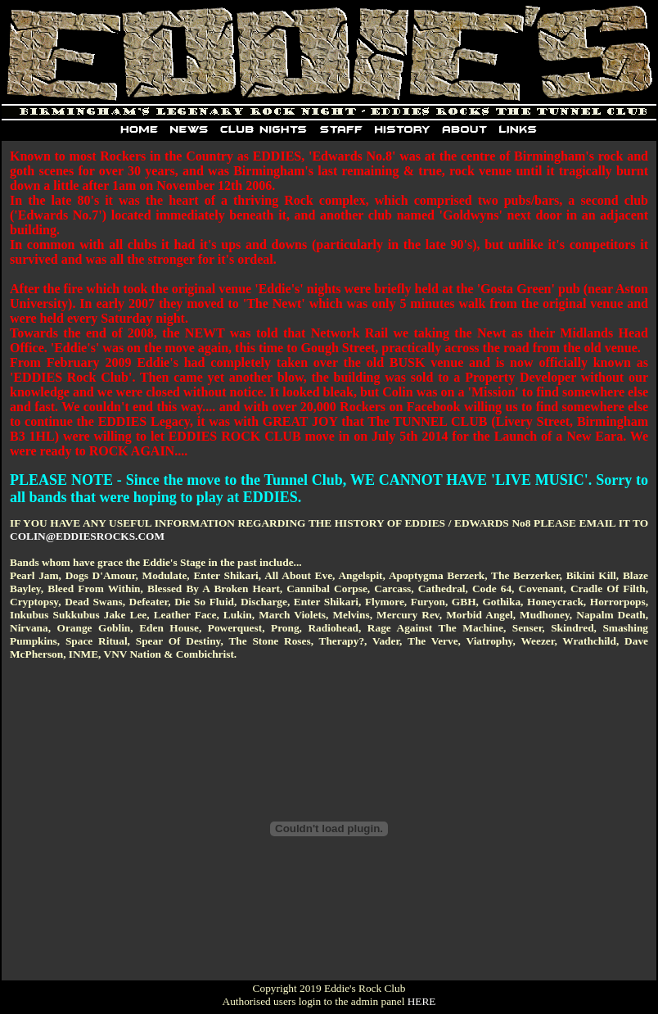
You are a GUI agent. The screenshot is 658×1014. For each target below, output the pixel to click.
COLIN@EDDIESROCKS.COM (87, 536)
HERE (422, 1001)
